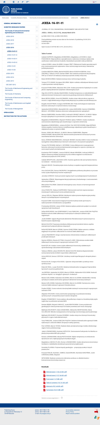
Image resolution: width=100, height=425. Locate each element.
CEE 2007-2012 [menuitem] (11, 85)
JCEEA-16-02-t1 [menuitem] (12, 59)
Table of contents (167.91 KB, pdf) (55, 383)
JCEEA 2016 (74, 18)
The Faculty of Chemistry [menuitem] (13, 94)
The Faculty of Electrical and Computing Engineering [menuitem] (17, 98)
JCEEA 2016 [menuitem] (10, 47)
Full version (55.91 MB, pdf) (53, 390)
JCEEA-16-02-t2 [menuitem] (12, 62)
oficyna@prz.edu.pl (45, 413)
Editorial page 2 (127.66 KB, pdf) (55, 375)
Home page (5, 18)
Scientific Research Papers (19, 18)
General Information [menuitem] (12, 23)
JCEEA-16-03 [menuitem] (11, 66)
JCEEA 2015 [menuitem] (10, 73)
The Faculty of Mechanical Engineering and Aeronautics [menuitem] (18, 89)
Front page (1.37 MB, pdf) (53, 379)
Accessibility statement (73, 410)
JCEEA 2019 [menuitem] (10, 36)
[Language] (94, 2)
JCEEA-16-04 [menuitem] (11, 70)
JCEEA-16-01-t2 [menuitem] (12, 55)
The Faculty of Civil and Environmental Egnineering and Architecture (49, 18)
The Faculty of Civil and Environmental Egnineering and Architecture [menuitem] (17, 32)
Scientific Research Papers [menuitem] (14, 27)
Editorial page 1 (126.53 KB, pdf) (55, 372)
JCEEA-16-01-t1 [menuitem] (12, 51)
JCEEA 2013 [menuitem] (10, 81)
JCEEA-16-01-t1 (84, 18)
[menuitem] (37, 27)
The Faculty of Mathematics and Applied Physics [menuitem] (18, 104)
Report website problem (73, 413)
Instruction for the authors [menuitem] (15, 116)
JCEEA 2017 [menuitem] (10, 44)
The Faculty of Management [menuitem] (14, 109)
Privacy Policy (70, 412)
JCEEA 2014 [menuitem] (10, 77)
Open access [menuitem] (9, 112)
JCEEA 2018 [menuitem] (10, 40)
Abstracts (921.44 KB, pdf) (53, 386)
